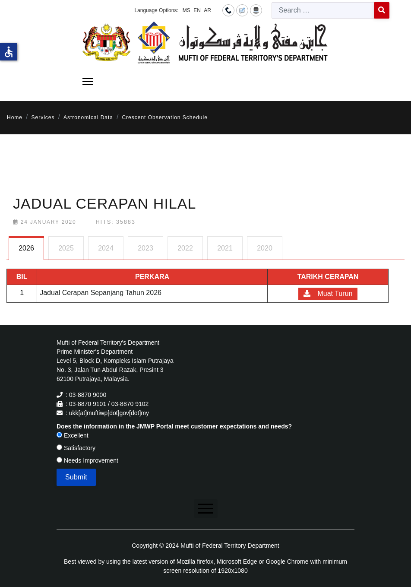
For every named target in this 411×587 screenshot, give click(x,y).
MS (186, 10)
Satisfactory (76, 447)
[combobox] (323, 10)
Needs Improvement (87, 460)
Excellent (73, 435)
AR (207, 10)
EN (197, 10)
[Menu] (87, 81)
